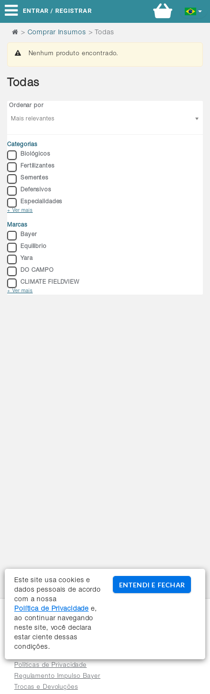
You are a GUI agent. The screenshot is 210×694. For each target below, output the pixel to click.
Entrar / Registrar (57, 10)
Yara (20, 259)
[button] (194, 11)
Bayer (22, 235)
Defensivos (29, 191)
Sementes (28, 179)
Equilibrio (27, 247)
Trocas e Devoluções (46, 687)
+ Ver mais (20, 210)
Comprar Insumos (57, 33)
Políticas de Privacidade (50, 666)
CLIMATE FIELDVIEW (43, 283)
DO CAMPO (30, 271)
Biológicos (28, 155)
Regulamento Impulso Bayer (57, 677)
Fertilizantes (30, 167)
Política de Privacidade (51, 609)
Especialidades (34, 203)
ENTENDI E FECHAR (152, 585)
